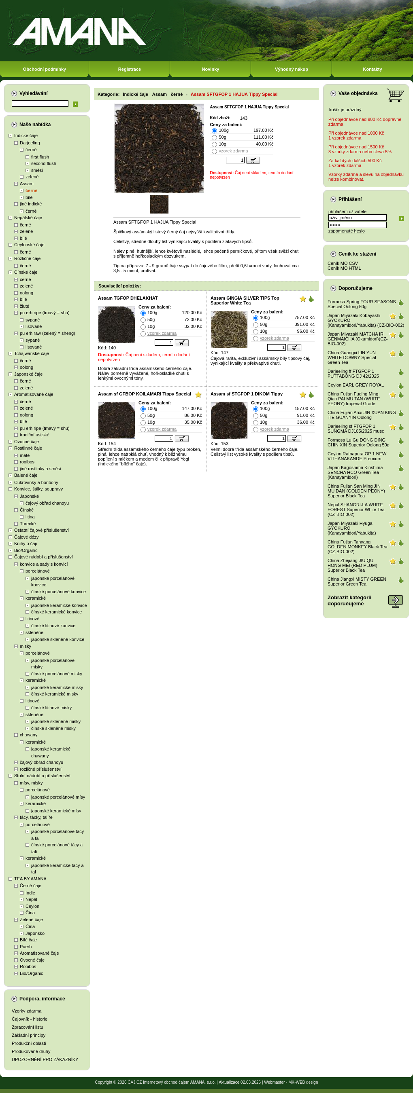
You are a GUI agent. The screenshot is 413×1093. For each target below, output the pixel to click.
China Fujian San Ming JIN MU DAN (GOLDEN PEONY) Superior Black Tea (356, 491)
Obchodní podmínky (44, 69)
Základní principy (28, 1035)
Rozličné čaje (27, 258)
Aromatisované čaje (33, 394)
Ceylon (32, 906)
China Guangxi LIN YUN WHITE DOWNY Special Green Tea (352, 357)
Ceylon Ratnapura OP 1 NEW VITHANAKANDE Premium (357, 456)
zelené (32, 176)
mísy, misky (31, 782)
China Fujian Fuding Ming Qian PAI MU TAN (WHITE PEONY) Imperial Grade (354, 398)
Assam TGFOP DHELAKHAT (128, 298)
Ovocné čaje (26, 441)
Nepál (31, 899)
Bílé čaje (28, 939)
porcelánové (38, 571)
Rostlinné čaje (28, 448)
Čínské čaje (25, 272)
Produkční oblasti (29, 1043)
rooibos (27, 461)
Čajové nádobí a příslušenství (43, 556)
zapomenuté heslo (346, 230)
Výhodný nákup (291, 69)
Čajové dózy (26, 537)
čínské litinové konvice (53, 625)
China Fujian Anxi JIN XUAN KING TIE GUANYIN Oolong (362, 415)
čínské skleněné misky (53, 728)
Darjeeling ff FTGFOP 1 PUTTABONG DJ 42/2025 (353, 373)
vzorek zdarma (233, 150)
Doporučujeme (355, 288)
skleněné (34, 632)
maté (25, 455)
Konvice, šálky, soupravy (38, 488)
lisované (34, 326)
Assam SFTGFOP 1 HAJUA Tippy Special (234, 94)
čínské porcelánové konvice (58, 591)
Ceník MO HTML (344, 268)
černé (31, 149)
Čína (30, 912)
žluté (24, 306)
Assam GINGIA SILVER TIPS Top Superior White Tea (245, 300)
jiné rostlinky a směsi (40, 468)
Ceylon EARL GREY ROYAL (356, 385)
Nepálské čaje (28, 217)
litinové (32, 618)
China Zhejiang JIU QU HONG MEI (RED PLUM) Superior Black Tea (352, 565)
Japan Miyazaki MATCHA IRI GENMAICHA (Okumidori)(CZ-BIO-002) (358, 339)
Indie (30, 892)
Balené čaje (26, 475)
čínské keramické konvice (56, 611)
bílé (29, 197)
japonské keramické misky (57, 687)
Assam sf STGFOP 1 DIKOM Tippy (247, 393)
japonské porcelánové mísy (58, 797)
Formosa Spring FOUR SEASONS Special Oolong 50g (362, 304)
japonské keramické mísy (56, 810)
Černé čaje (30, 885)
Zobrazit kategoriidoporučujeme (349, 600)
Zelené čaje (31, 919)
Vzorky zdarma (26, 1010)
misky (25, 646)
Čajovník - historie (29, 1019)
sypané (33, 319)
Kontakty (372, 69)
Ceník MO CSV (343, 263)
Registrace (129, 69)
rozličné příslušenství (41, 769)
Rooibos (28, 966)
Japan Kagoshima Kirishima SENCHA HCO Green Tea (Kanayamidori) (355, 472)
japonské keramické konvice (59, 605)
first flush (40, 156)
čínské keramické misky (54, 693)
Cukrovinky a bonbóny (36, 482)
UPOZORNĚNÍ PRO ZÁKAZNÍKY (45, 1059)
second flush (43, 163)
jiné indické (31, 203)
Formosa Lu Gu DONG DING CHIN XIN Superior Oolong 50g (359, 442)
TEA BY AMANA (30, 878)
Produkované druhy (31, 1051)
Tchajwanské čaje (31, 353)
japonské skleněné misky (56, 721)
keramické (36, 598)
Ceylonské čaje (29, 244)
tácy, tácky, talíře (36, 817)
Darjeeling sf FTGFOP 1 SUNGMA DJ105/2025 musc (356, 428)
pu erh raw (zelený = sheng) (47, 333)
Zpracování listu (27, 1027)
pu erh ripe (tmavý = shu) (45, 312)
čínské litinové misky (51, 707)
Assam (27, 183)
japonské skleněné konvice (57, 639)
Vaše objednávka (358, 93)
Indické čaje (26, 135)
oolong (26, 292)
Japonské (29, 496)
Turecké (28, 523)
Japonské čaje (28, 374)
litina (30, 516)
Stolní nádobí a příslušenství (42, 775)
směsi (37, 170)
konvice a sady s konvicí (44, 564)
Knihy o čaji (25, 543)
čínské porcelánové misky (56, 673)
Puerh (26, 946)
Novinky (210, 69)
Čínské (27, 509)
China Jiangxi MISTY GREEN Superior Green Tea (357, 581)
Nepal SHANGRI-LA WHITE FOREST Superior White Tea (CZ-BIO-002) (356, 509)
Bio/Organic (25, 550)
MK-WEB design (303, 1082)
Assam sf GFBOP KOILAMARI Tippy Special (144, 393)
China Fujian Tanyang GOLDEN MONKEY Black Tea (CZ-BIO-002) (357, 546)
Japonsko (35, 933)
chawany (28, 734)
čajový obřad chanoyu (47, 503)
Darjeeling (30, 142)
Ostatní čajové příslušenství (41, 530)
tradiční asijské (34, 434)
